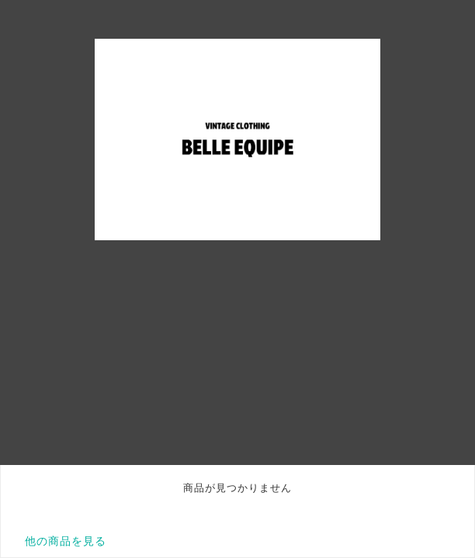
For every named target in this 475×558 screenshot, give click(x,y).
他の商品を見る (65, 541)
